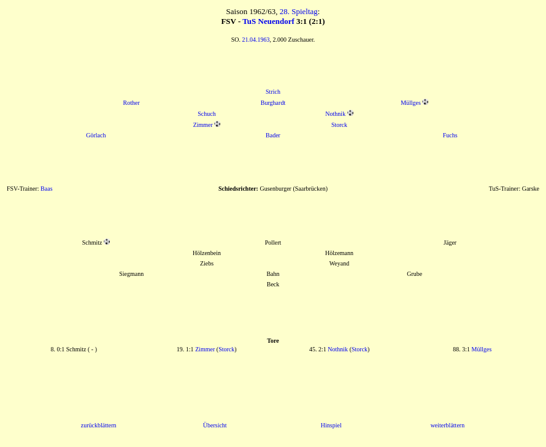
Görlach (96, 135)
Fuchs (450, 135)
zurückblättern (99, 425)
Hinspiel (331, 425)
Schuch (206, 113)
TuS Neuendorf (268, 21)
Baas (46, 188)
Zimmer (203, 124)
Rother (131, 102)
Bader (273, 135)
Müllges (411, 102)
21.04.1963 (256, 39)
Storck (339, 124)
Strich (273, 91)
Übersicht (215, 425)
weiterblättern (448, 425)
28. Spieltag (299, 11)
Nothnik (335, 113)
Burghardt (273, 102)
